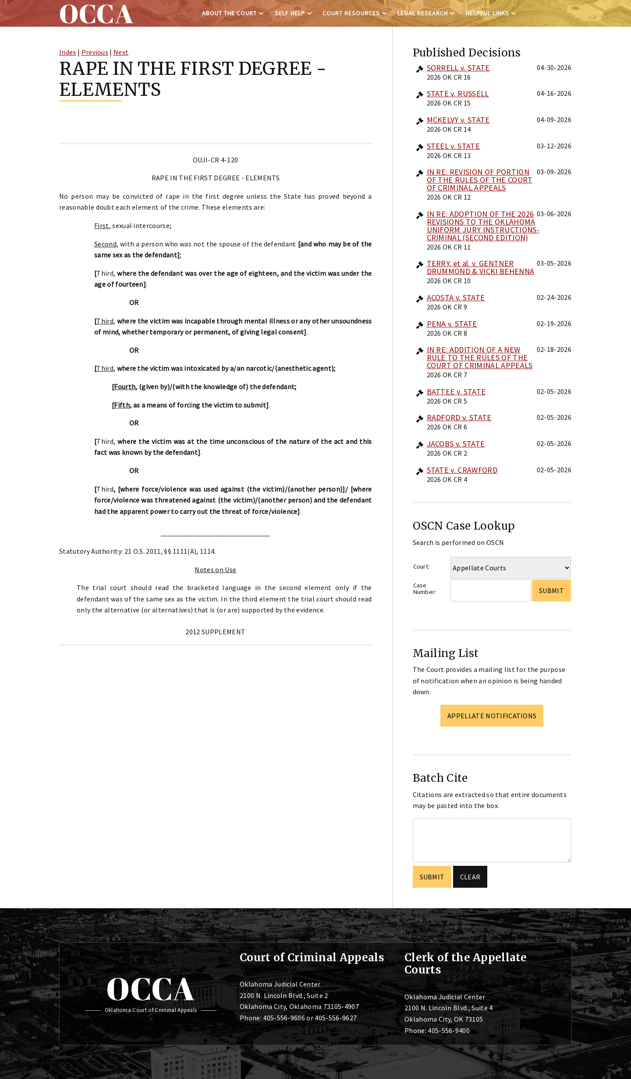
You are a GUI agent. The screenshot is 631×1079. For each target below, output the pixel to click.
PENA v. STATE (452, 324)
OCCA (150, 988)
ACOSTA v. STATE (456, 297)
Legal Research (422, 13)
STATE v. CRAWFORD (462, 470)
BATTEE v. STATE (456, 392)
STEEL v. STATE (453, 146)
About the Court (229, 13)
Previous (95, 52)
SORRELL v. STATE (458, 68)
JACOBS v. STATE (456, 444)
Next (120, 52)
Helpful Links (487, 13)
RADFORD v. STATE (459, 417)
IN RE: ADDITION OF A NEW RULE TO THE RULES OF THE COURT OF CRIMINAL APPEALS (480, 357)
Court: (421, 566)
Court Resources (351, 13)
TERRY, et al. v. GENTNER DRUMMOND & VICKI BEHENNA (481, 267)
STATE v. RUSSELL (458, 93)
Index (67, 52)
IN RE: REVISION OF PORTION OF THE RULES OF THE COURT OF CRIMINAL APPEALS (480, 180)
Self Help (290, 13)
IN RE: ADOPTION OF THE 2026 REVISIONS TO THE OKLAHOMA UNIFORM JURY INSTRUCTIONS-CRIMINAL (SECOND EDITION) (483, 226)
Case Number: (424, 588)
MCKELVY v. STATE (458, 120)
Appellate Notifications (491, 715)
